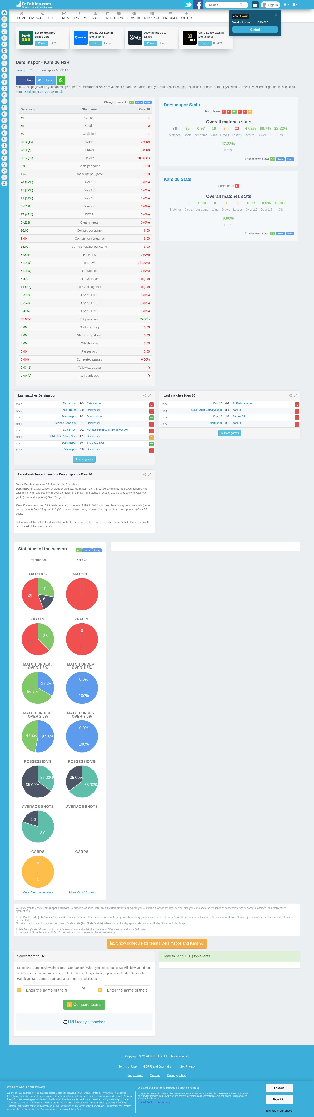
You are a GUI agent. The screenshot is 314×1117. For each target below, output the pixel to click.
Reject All (279, 1099)
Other (186, 16)
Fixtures (170, 16)
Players (134, 16)
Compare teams (84, 1004)
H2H (107, 16)
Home (21, 16)
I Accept (279, 1088)
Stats (64, 16)
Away (147, 102)
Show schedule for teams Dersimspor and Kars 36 (156, 943)
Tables (96, 16)
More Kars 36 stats (82, 892)
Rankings (152, 16)
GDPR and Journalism (158, 1066)
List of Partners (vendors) (154, 1102)
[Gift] (255, 5)
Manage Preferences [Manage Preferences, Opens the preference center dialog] (279, 1110)
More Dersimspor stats (37, 892)
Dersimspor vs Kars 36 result (43, 91)
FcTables (156, 1056)
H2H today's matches (86, 1022)
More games (84, 459)
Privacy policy (176, 1075)
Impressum (135, 1075)
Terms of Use (128, 1066)
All (131, 102)
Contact (155, 1075)
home (19, 70)
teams (119, 16)
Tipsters (79, 16)
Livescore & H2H (42, 16)
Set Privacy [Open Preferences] (187, 1066)
